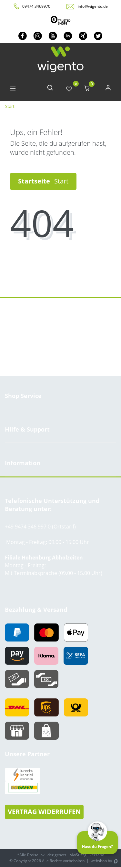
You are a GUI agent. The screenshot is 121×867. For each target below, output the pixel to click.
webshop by (101, 860)
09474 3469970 (36, 6)
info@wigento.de (93, 6)
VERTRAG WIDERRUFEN (44, 811)
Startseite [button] (43, 181)
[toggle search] (50, 89)
